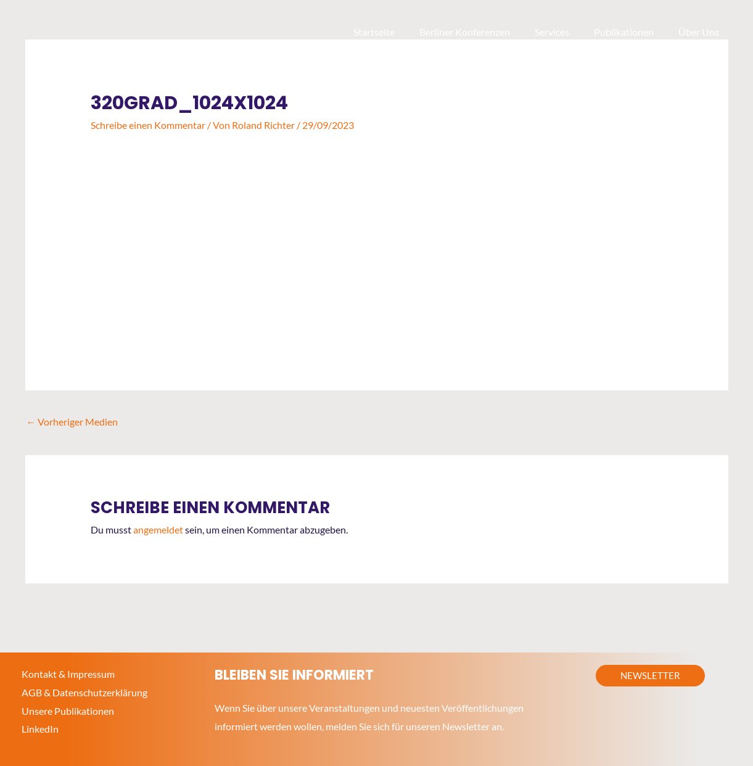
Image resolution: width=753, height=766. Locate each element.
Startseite (396, 32)
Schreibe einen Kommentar (148, 125)
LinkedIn (40, 729)
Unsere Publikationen (68, 710)
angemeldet (158, 529)
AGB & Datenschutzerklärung (84, 692)
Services (564, 32)
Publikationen (631, 32)
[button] (650, 675)
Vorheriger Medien (72, 421)
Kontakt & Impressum (68, 674)
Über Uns (701, 32)
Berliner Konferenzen (482, 32)
